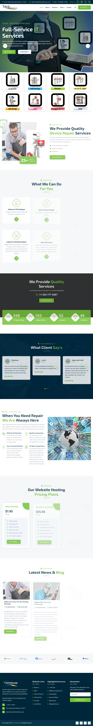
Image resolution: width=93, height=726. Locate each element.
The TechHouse (16, 723)
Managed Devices (53, 704)
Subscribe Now (80, 700)
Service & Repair (52, 697)
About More (8, 52)
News (62, 7)
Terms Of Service (37, 694)
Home (41, 7)
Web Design (51, 701)
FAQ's (34, 691)
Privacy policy (37, 697)
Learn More (24, 52)
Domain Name (52, 694)
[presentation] (5, 46)
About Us (35, 687)
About (47, 7)
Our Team (35, 701)
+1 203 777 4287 (8, 705)
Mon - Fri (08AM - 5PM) (60, 2)
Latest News (36, 704)
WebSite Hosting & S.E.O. (54, 691)
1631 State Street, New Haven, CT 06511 (14, 2)
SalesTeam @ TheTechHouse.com (13, 712)
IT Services (51, 687)
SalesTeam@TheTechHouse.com (39, 2)
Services (54, 7)
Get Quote (84, 7)
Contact (69, 7)
